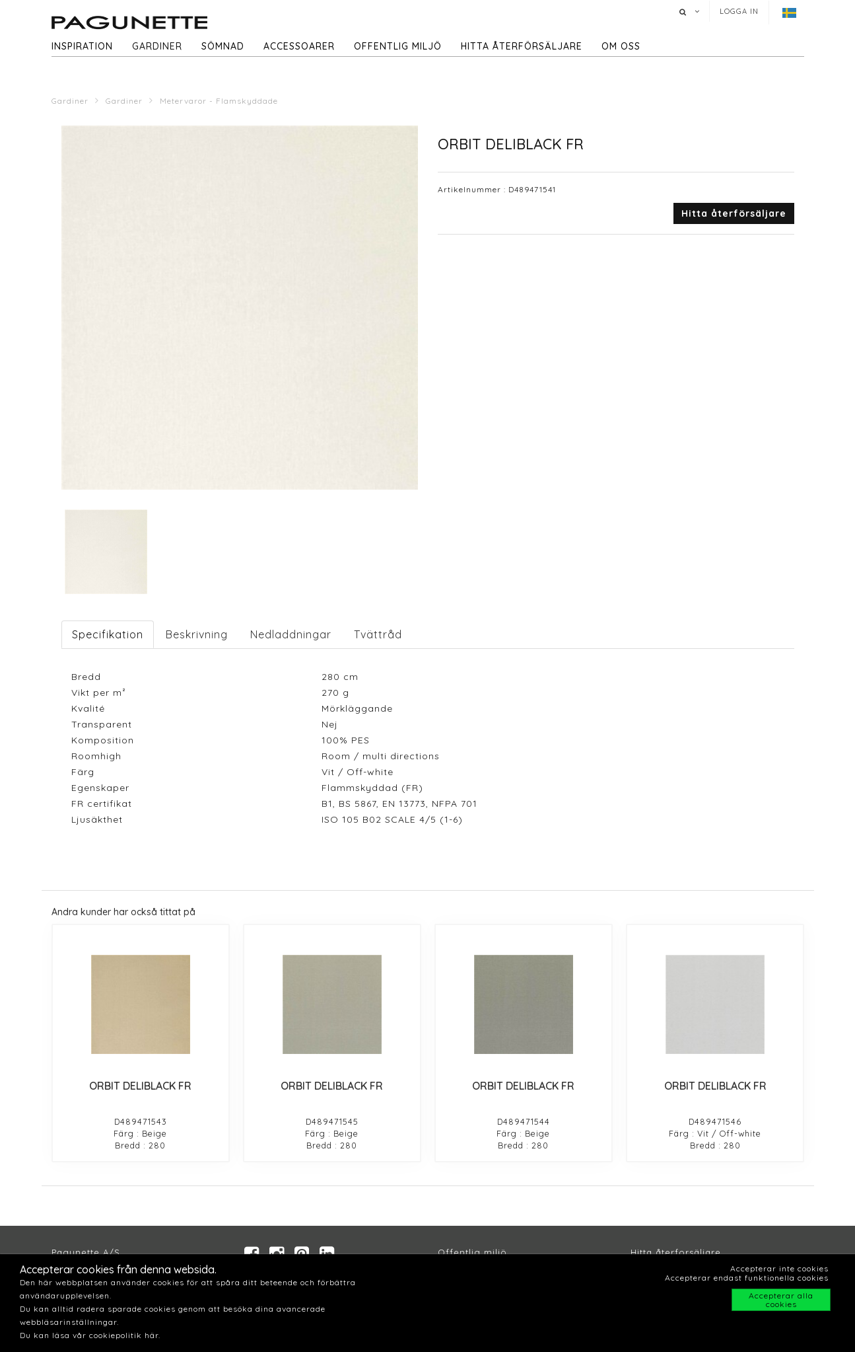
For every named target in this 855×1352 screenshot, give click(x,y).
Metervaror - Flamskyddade (219, 101)
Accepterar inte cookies (779, 1268)
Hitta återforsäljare (676, 1252)
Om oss (620, 46)
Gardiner (157, 46)
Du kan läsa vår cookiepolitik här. (90, 1335)
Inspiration (82, 46)
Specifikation (107, 634)
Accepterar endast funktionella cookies (747, 1277)
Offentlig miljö (398, 46)
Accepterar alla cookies (781, 1300)
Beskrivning (197, 634)
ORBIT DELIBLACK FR (140, 1085)
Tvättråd (378, 634)
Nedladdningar (290, 634)
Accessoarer (299, 46)
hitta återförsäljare (521, 46)
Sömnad (222, 46)
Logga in (739, 11)
